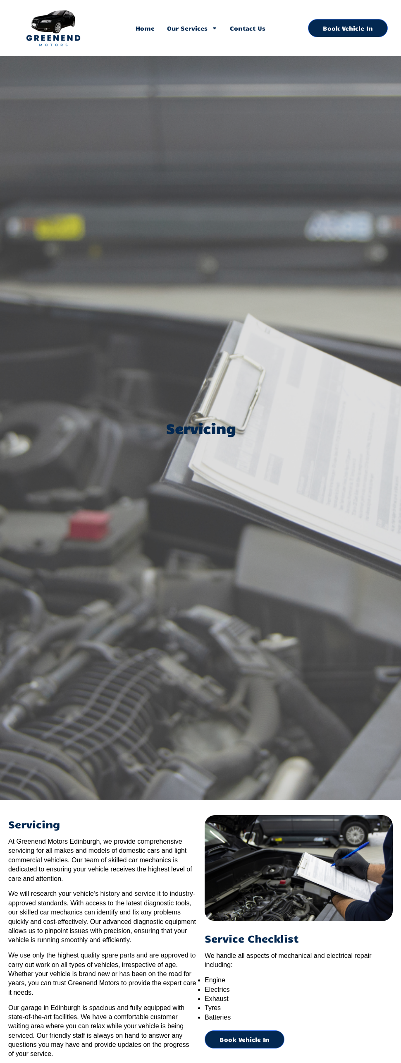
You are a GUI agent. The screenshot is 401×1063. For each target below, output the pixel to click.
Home (145, 28)
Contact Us (247, 28)
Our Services (192, 28)
